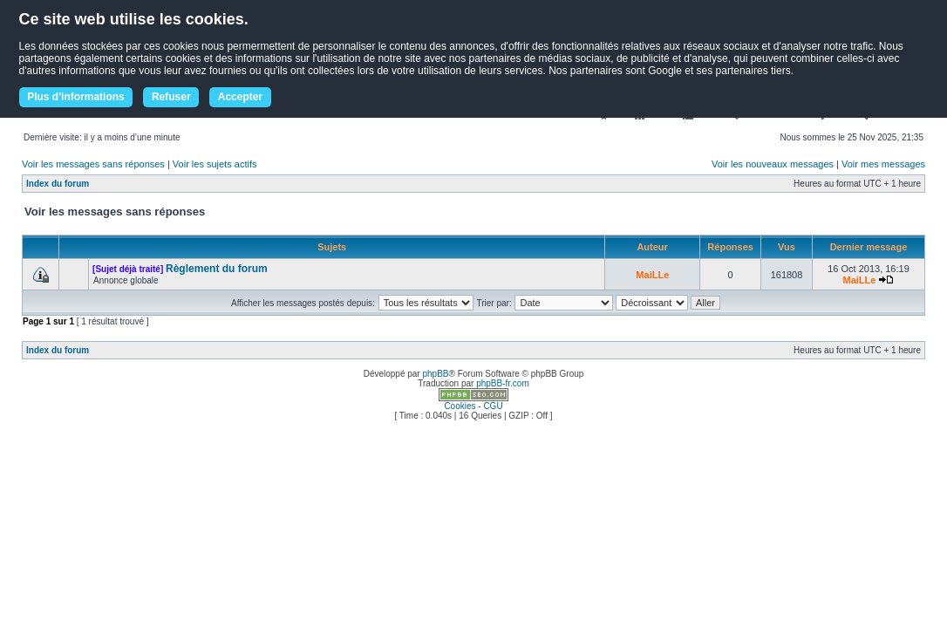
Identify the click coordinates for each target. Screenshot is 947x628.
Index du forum (57, 183)
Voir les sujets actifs (215, 164)
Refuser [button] (171, 97)
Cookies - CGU (473, 406)
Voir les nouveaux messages (773, 164)
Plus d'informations (76, 97)
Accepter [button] (240, 97)
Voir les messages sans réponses (93, 164)
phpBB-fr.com (502, 383)
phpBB (435, 374)
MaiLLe (652, 275)
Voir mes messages (883, 164)
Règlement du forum (217, 269)
